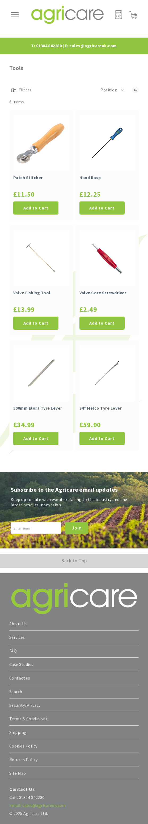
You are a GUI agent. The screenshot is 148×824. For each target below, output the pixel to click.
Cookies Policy (23, 746)
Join (77, 528)
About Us (18, 623)
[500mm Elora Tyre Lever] (41, 373)
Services (17, 637)
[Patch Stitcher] (41, 143)
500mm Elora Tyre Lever (37, 408)
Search (15, 691)
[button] (113, 89)
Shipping (18, 732)
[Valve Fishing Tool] (41, 258)
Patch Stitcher (28, 177)
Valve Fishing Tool (31, 292)
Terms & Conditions (28, 718)
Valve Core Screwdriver (102, 292)
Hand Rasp (90, 177)
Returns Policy (23, 759)
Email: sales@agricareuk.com (37, 805)
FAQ (13, 650)
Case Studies (21, 664)
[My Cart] (133, 15)
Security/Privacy (25, 705)
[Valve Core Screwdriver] (107, 258)
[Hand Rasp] (107, 143)
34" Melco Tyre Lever (100, 408)
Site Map (17, 773)
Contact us (19, 678)
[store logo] (67, 15)
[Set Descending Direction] (135, 90)
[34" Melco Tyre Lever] (107, 373)
